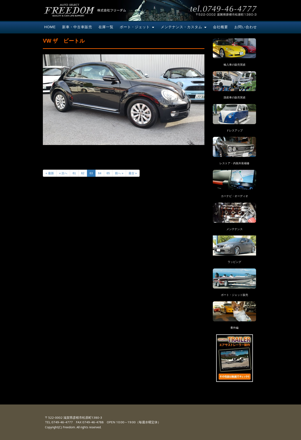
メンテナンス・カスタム (184, 27)
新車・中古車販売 (77, 27)
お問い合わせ (245, 27)
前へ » (119, 173)
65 (108, 173)
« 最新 (50, 173)
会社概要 (220, 27)
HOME (50, 27)
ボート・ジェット (137, 27)
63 (91, 173)
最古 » (133, 173)
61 (74, 173)
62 (82, 173)
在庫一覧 (106, 27)
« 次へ (63, 173)
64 (99, 173)
